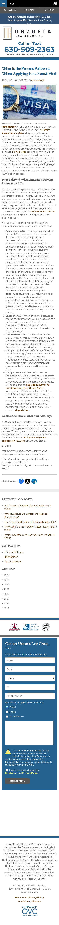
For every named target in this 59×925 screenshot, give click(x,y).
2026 (5, 575)
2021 (5, 598)
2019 (5, 608)
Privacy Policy (30, 773)
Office (49, 10)
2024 (5, 584)
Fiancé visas (19, 151)
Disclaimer (11, 773)
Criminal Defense (13, 552)
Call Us (10, 10)
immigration (9, 126)
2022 (5, 594)
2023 (5, 589)
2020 (5, 603)
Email (29, 10)
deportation (22, 410)
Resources (21, 897)
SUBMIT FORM (17, 781)
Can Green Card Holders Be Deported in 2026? (30, 522)
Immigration (37, 80)
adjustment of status (43, 211)
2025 (5, 579)
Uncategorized (12, 561)
